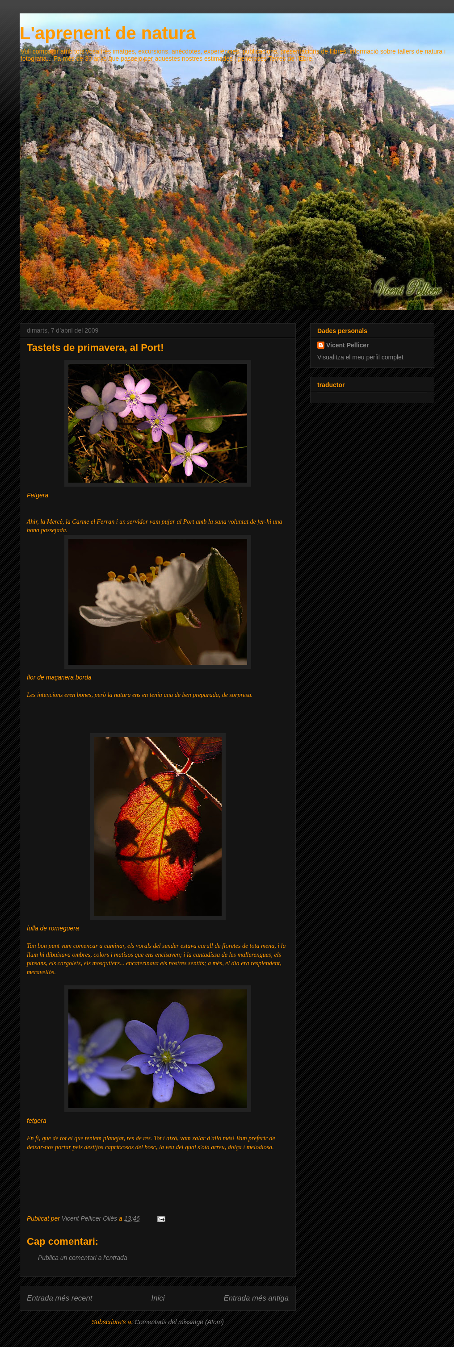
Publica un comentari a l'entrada (82, 1257)
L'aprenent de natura (108, 33)
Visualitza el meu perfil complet (360, 357)
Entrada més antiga (256, 1298)
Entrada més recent (59, 1298)
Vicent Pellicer (347, 345)
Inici (158, 1298)
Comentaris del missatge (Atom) (179, 1322)
